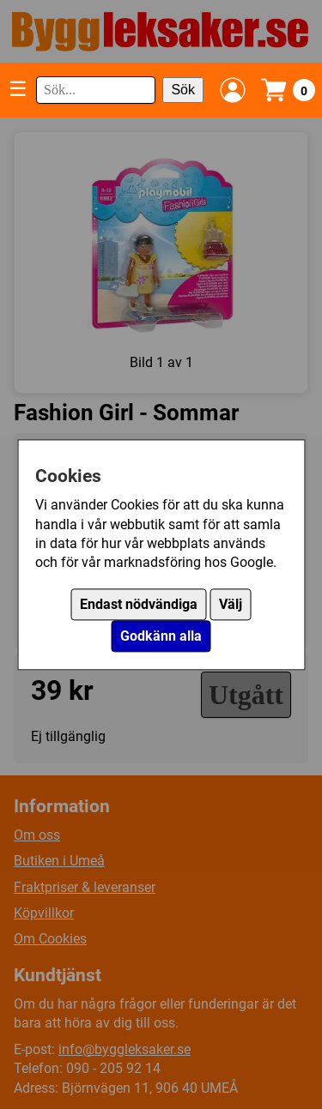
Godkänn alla (161, 636)
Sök (183, 89)
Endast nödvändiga (138, 604)
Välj (230, 604)
